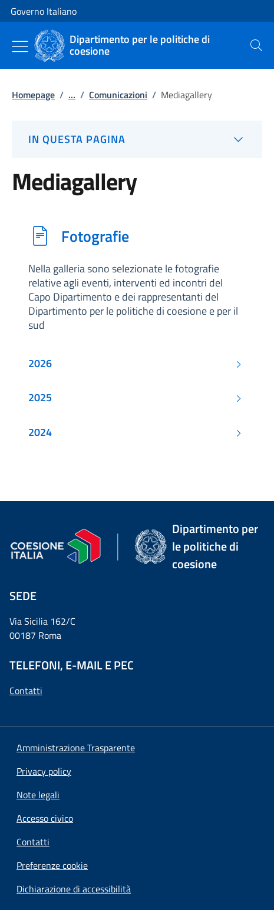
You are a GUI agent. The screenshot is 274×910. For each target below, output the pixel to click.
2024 (40, 432)
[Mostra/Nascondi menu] (20, 46)
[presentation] (256, 45)
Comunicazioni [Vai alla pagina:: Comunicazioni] (118, 95)
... (71, 95)
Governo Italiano (44, 11)
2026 (40, 363)
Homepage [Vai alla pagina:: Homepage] (33, 95)
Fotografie (95, 236)
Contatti (25, 691)
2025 (40, 397)
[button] (52, 865)
